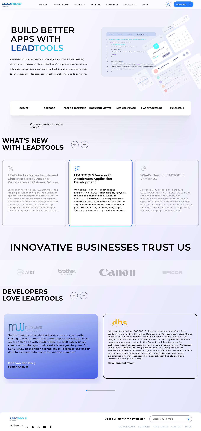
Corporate (112, 4)
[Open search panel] (168, 4)
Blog (145, 4)
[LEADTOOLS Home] (12, 4)
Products (79, 4)
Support (95, 4)
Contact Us (130, 4)
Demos (43, 4)
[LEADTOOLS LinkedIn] (33, 427)
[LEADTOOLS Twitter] (27, 427)
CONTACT (176, 426)
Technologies (60, 4)
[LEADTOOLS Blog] (39, 427)
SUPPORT (144, 426)
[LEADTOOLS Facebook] (50, 427)
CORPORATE (160, 426)
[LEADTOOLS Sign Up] (187, 419)
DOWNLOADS (126, 426)
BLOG (188, 426)
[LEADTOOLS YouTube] (44, 427)
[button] (75, 144)
